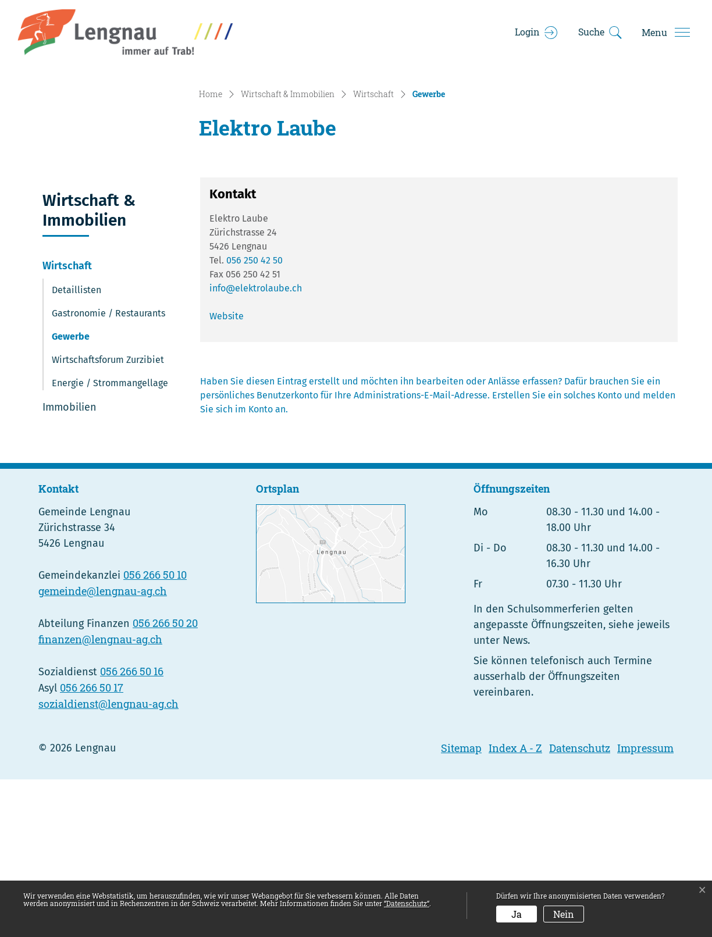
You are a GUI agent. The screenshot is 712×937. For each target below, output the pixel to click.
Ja (516, 914)
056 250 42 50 (254, 417)
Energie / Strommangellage (110, 540)
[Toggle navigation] (665, 32)
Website (226, 473)
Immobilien (69, 564)
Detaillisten (76, 447)
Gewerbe (83, 496)
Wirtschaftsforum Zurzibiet (108, 516)
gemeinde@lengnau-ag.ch (102, 749)
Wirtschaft (67, 422)
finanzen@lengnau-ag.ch (100, 797)
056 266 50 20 (165, 781)
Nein (563, 914)
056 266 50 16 (131, 829)
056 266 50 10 (155, 732)
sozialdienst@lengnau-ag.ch (108, 861)
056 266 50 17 (91, 845)
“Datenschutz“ (406, 903)
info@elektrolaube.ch (255, 445)
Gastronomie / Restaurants (108, 470)
